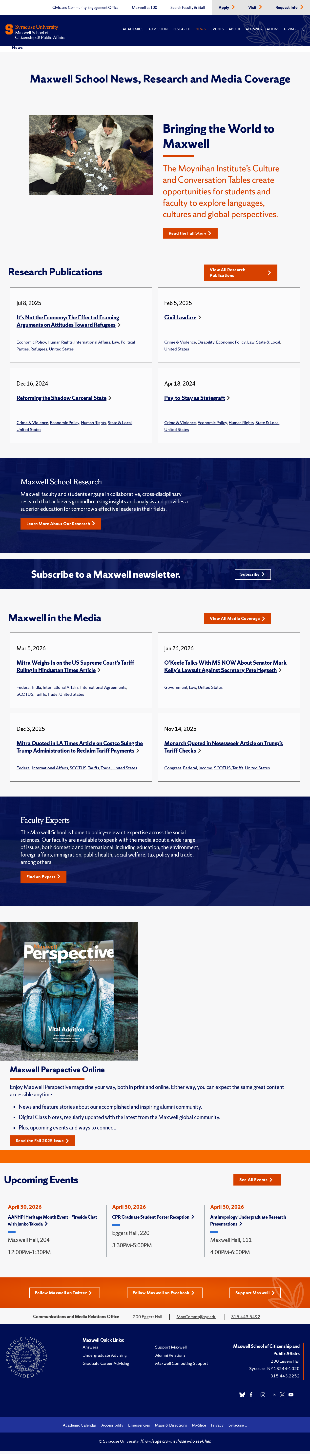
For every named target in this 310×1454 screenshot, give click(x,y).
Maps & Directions (171, 1428)
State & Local (268, 343)
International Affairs (92, 343)
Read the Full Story (192, 233)
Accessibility (112, 1428)
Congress (172, 770)
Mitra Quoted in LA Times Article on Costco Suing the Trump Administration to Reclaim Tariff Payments (80, 749)
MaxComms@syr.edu (196, 1319)
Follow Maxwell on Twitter (62, 1295)
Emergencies (139, 1428)
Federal (23, 689)
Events (217, 29)
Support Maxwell (257, 1295)
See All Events (257, 1182)
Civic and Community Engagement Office (85, 7)
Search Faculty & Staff (187, 7)
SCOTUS (25, 696)
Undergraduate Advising (105, 1358)
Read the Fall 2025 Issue (44, 1143)
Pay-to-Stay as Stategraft (194, 398)
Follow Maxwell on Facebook (165, 1295)
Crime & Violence (180, 343)
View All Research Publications (240, 273)
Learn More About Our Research (63, 524)
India (36, 689)
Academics (133, 29)
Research (181, 29)
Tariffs (40, 696)
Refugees (38, 349)
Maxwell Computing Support (181, 1366)
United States (61, 349)
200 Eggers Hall (285, 1364)
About (235, 29)
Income (205, 770)
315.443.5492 (245, 1319)
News (200, 29)
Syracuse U (238, 1428)
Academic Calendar (79, 1428)
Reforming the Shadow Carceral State (61, 398)
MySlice (199, 1428)
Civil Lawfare (180, 318)
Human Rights (60, 343)
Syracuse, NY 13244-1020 (274, 1371)
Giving (290, 29)
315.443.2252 (285, 1379)
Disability (206, 343)
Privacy (217, 1428)
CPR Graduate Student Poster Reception (153, 1220)
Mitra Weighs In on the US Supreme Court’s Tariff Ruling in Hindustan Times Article (75, 668)
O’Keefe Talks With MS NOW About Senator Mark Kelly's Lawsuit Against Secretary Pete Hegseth (225, 668)
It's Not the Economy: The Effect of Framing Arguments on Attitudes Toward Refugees (68, 322)
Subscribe (252, 576)
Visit (252, 7)
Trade (52, 696)
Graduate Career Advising (106, 1366)
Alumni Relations (262, 29)
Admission (158, 29)
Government (175, 689)
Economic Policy (31, 343)
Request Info (286, 7)
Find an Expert (45, 879)
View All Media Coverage (239, 621)
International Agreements (103, 689)
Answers (90, 1350)
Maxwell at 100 (144, 7)
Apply (224, 7)
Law (115, 343)
